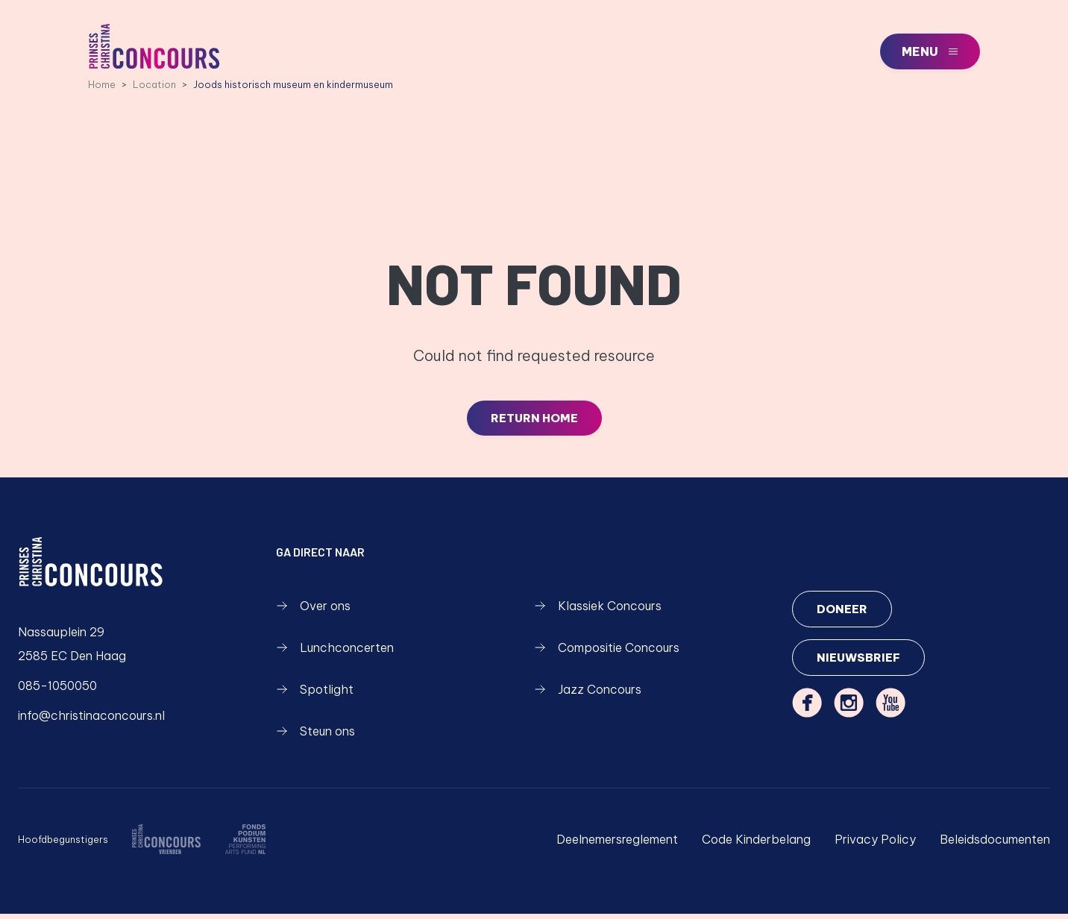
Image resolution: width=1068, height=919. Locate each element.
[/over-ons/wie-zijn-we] (166, 844)
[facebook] (807, 709)
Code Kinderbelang (756, 844)
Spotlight (315, 694)
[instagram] (849, 709)
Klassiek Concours (598, 610)
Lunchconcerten (335, 652)
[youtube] (890, 709)
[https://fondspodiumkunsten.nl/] (245, 844)
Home (102, 89)
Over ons (313, 610)
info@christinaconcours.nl (91, 720)
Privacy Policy (875, 844)
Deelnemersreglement (617, 844)
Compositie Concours (606, 652)
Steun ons (315, 736)
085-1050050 (57, 690)
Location (154, 89)
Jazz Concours (587, 694)
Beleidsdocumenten (995, 844)
